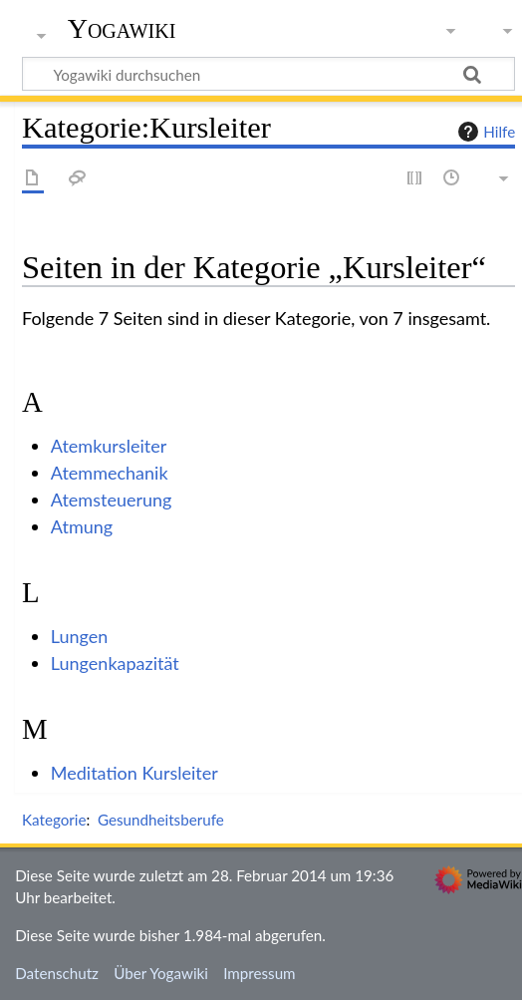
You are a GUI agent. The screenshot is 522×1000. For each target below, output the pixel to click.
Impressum (259, 973)
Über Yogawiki (161, 973)
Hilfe (484, 132)
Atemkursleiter (108, 446)
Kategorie (54, 820)
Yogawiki (122, 29)
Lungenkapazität (115, 663)
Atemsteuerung (111, 499)
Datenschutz (57, 973)
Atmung (82, 526)
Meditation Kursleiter (134, 773)
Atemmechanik (109, 473)
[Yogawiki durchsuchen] (268, 74)
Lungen (80, 636)
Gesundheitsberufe (161, 820)
